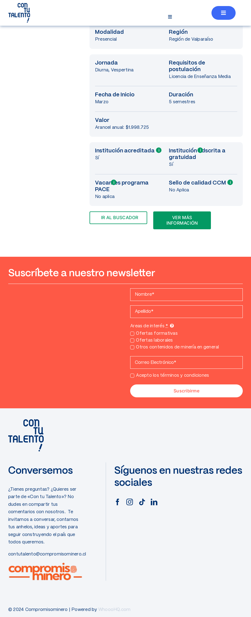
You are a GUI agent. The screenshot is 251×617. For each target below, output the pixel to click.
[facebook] (117, 502)
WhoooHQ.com (114, 610)
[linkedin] (154, 502)
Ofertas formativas (156, 333)
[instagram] (129, 502)
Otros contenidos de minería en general (177, 347)
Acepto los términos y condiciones (172, 375)
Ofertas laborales (154, 340)
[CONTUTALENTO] (19, 5)
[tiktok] (142, 502)
